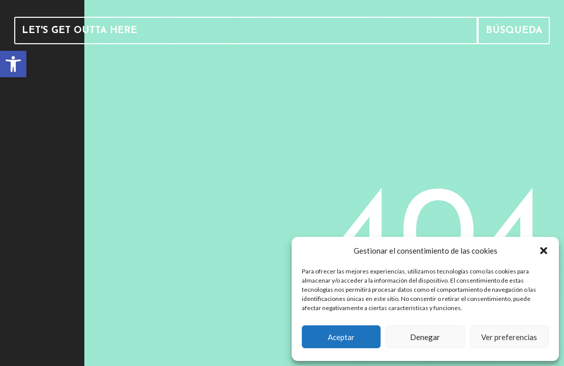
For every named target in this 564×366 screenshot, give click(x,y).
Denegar (425, 337)
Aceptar (341, 337)
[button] (544, 251)
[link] (13, 64)
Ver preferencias (509, 337)
